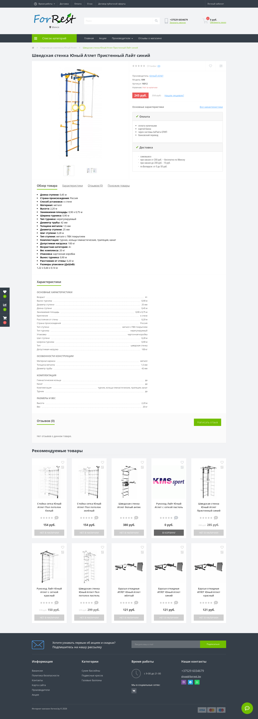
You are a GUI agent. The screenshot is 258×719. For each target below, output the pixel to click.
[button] (44, 4)
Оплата (78, 3)
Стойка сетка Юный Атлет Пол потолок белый (49, 507)
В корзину (168, 532)
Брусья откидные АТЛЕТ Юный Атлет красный (208, 592)
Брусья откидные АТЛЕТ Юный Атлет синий (168, 592)
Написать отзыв (207, 422)
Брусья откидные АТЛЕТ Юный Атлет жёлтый (129, 592)
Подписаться (213, 644)
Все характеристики (211, 106)
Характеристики (72, 185)
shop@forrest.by (191, 676)
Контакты (37, 680)
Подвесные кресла (92, 675)
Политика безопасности (45, 675)
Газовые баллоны (92, 680)
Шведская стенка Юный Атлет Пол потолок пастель (89, 592)
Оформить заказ (218, 22)
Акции (103, 38)
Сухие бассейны (91, 670)
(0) (159, 66)
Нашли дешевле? (174, 95)
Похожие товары (119, 185)
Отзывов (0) (95, 185)
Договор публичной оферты (112, 3)
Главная (89, 38)
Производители (122, 38)
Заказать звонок (178, 22)
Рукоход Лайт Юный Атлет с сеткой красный (49, 592)
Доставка (64, 3)
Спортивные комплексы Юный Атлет (58, 47)
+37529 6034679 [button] (192, 671)
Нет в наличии (49, 532)
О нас (90, 3)
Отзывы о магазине (150, 38)
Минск (54, 27)
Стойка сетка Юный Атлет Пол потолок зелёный (89, 507)
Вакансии (37, 670)
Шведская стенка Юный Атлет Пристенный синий (208, 507)
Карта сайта (39, 685)
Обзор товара (47, 186)
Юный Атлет (156, 75)
